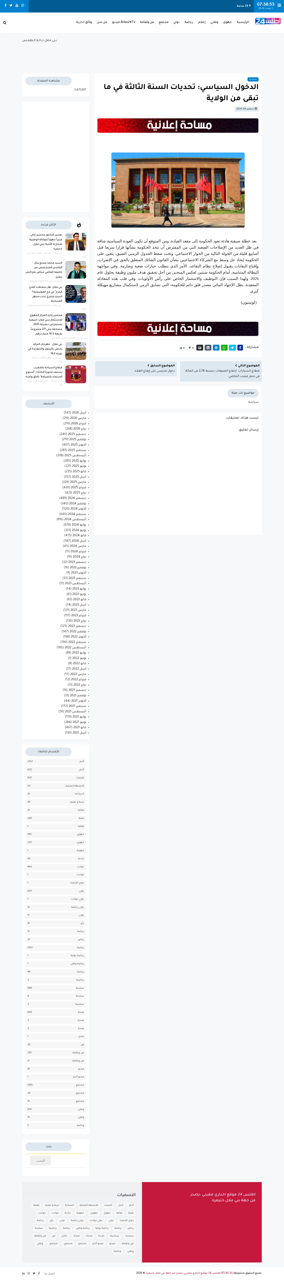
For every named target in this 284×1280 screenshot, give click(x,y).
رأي (82, 923)
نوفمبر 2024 (77, 504)
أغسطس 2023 (75, 583)
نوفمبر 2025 (77, 439)
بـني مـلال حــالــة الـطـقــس (142, 53)
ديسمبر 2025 (77, 434)
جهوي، (80, 842)
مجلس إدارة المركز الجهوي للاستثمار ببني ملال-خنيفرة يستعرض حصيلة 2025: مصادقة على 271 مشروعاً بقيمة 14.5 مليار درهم (45, 325)
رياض (81, 939)
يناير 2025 (79, 493)
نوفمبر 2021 (78, 696)
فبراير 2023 (78, 615)
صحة (81, 1012)
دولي (176, 22)
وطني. (80, 1117)
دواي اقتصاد (77, 883)
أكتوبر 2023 (78, 573)
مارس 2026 (78, 418)
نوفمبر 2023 (78, 568)
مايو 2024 (79, 535)
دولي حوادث (77, 899)
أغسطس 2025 (75, 455)
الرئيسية (243, 22)
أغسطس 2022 (75, 648)
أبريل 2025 (79, 477)
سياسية (79, 1004)
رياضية (80, 980)
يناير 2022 (79, 685)
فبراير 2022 (78, 679)
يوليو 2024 (79, 525)
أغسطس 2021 (75, 712)
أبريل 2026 (79, 413)
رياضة (188, 22)
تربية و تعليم (77, 802)
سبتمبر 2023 (77, 578)
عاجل (81, 1036)
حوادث (80, 867)
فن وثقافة (147, 22)
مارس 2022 (78, 674)
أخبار (82, 761)
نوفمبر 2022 (78, 632)
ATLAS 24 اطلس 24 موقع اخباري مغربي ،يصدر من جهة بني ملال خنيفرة (189, 1273)
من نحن (102, 22)
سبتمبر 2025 (77, 450)
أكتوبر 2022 (78, 637)
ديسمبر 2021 (77, 690)
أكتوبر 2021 (78, 701)
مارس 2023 (78, 610)
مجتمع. (79, 1101)
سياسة (253, 79)
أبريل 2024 (79, 541)
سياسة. (79, 996)
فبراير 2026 (78, 424)
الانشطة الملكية (75, 786)
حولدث (80, 875)
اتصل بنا (50, 1273)
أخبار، (81, 770)
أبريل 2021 (79, 733)
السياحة (79, 794)
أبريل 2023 (79, 605)
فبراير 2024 (78, 552)
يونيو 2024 (79, 530)
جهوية (80, 850)
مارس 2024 (78, 546)
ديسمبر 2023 (77, 562)
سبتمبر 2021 (77, 706)
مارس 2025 (78, 482)
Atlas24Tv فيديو (123, 22)
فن (82, 1044)
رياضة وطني (77, 964)
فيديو (81, 1069)
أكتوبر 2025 (78, 445)
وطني (214, 22)
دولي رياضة (77, 907)
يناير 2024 (79, 557)
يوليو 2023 (79, 589)
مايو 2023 (79, 599)
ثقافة (81, 826)
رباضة (80, 931)
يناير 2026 (79, 429)
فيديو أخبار (78, 1077)
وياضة (80, 1125)
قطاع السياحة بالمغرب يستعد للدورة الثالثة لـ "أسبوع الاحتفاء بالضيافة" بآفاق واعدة (44, 372)
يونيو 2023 (79, 594)
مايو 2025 (79, 471)
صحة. (80, 1028)
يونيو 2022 (79, 658)
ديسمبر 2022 (77, 626)
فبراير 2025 (78, 488)
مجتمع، (79, 1093)
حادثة (81, 859)
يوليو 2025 (79, 461)
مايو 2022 (79, 663)
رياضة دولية (77, 955)
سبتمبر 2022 (77, 642)
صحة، (80, 1020)
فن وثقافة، (78, 1061)
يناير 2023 (79, 621)
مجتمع (163, 22)
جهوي (227, 22)
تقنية (81, 818)
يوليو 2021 (79, 717)
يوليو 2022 (79, 653)
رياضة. (80, 972)
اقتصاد (80, 778)
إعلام (202, 22)
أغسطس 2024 (75, 519)
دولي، (81, 915)
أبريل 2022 (79, 669)
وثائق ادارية (84, 22)
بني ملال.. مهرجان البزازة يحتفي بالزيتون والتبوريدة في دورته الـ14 (45, 349)
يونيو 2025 (79, 466)
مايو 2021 (79, 727)
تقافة (81, 810)
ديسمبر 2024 (77, 498)
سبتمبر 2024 (77, 514)
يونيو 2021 (79, 722)
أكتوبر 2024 (78, 509)
